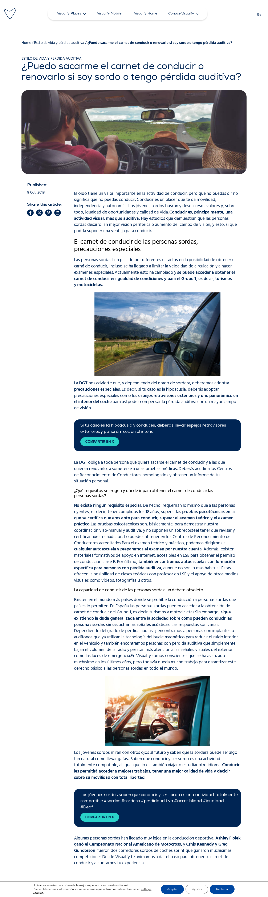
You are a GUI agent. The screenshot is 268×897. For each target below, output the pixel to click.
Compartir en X (99, 441)
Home (26, 43)
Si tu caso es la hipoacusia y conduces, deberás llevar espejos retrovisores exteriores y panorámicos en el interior (153, 429)
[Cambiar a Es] (259, 13)
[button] (71, 13)
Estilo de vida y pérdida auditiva (59, 43)
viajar (173, 765)
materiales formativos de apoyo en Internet (114, 555)
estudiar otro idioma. (201, 765)
